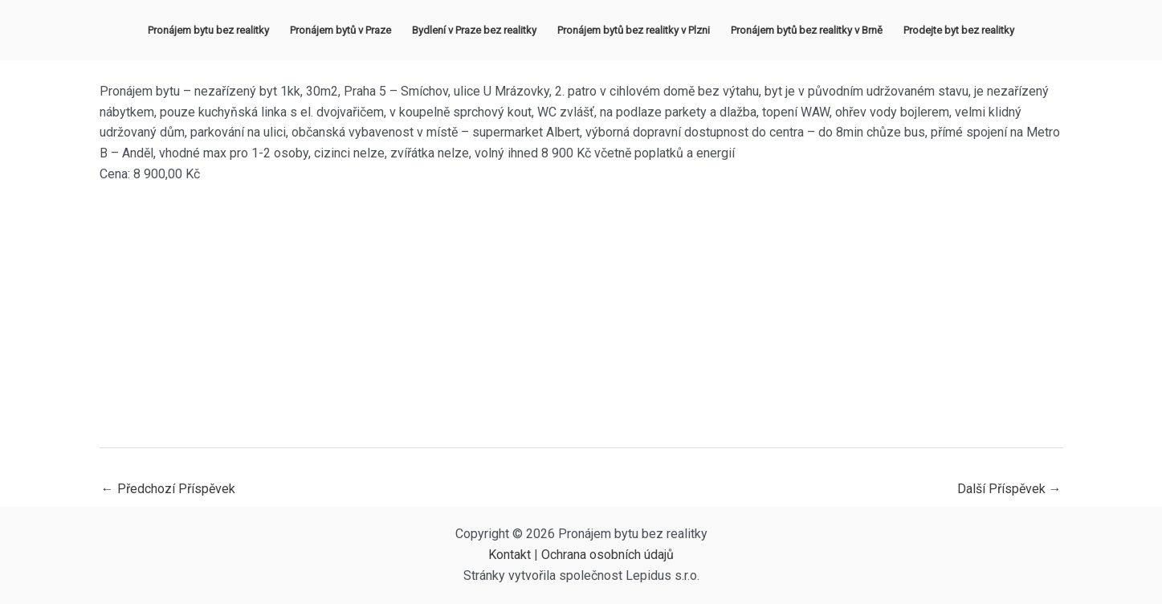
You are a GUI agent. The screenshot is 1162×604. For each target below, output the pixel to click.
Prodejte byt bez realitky (958, 30)
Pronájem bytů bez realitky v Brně (807, 30)
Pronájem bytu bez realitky (208, 30)
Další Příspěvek (1009, 488)
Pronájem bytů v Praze (340, 30)
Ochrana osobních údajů (607, 554)
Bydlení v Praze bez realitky (474, 30)
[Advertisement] (581, 315)
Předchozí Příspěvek (168, 488)
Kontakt (509, 554)
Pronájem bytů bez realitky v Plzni (633, 30)
